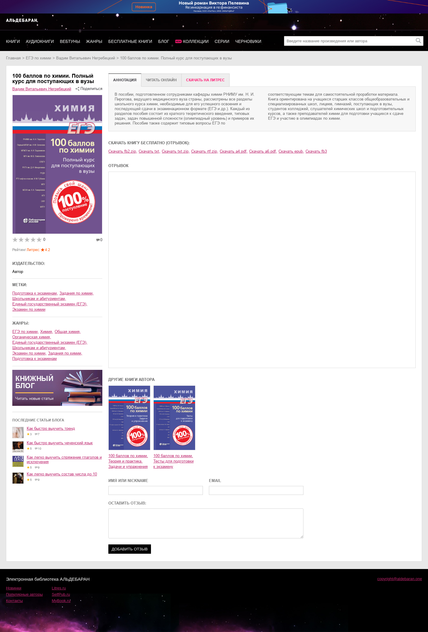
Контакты (14, 600)
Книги (13, 41)
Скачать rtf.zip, (204, 151)
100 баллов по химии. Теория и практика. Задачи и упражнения (128, 461)
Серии (222, 41)
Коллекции (196, 41)
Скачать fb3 (316, 151)
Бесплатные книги (130, 41)
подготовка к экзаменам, (35, 293)
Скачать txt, (149, 151)
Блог (163, 41)
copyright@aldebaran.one (399, 579)
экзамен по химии (28, 309)
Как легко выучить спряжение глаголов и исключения (64, 459)
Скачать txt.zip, (176, 151)
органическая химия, (31, 337)
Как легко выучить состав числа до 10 (62, 474)
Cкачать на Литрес (205, 80)
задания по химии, (76, 293)
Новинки (13, 588)
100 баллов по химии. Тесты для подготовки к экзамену (173, 461)
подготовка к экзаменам (34, 358)
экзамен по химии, (29, 353)
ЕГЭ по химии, (25, 331)
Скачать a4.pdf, (234, 151)
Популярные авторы (24, 594)
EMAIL (215, 480)
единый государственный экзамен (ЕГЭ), (49, 304)
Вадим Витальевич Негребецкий (85, 58)
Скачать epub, (291, 151)
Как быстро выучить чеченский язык (60, 443)
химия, (46, 331)
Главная (13, 58)
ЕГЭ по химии (38, 58)
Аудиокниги (40, 41)
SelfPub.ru (61, 594)
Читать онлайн (161, 80)
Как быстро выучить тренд (51, 428)
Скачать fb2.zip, (122, 151)
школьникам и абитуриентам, (39, 298)
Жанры (94, 41)
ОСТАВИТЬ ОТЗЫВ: (127, 503)
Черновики (248, 41)
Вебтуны (70, 41)
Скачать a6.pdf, (263, 151)
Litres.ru (59, 588)
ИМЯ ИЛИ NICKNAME (128, 480)
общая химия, (68, 331)
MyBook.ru (61, 600)
